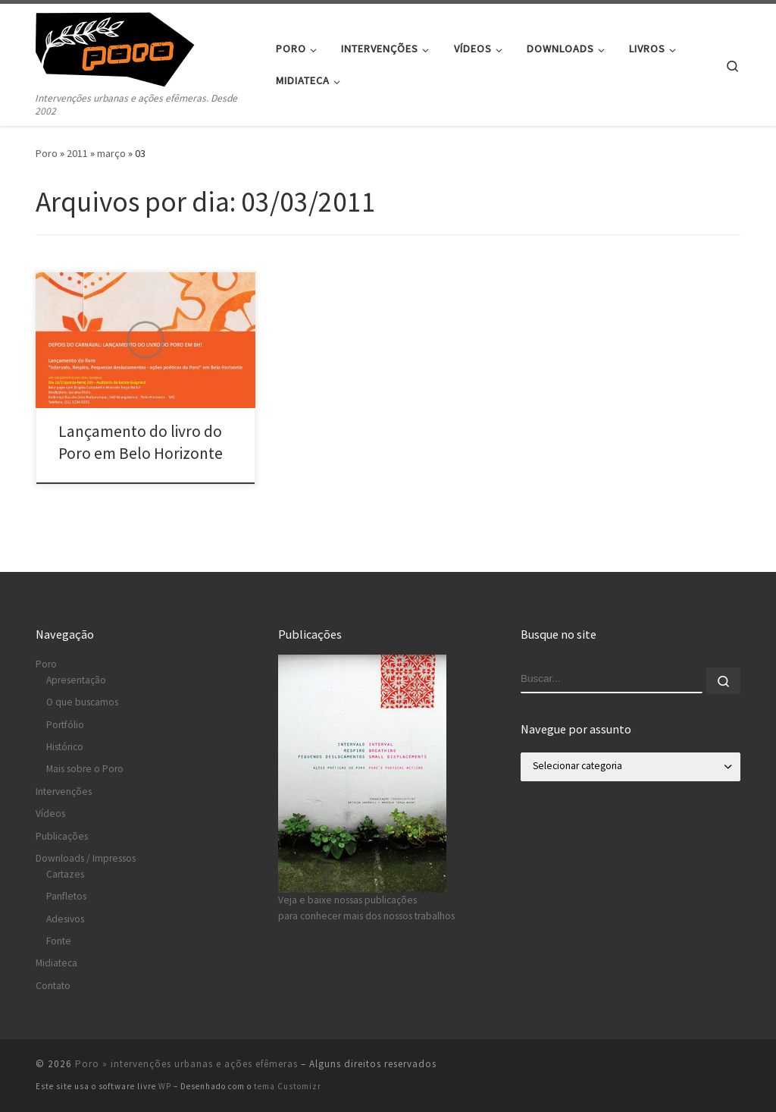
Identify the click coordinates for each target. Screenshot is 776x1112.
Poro (47, 153)
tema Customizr (287, 1086)
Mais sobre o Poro (85, 768)
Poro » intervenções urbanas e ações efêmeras (186, 1063)
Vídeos (50, 813)
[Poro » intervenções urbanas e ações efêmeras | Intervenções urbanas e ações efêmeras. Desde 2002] (130, 47)
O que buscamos (82, 702)
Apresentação (76, 680)
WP (164, 1086)
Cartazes (65, 874)
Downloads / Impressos (86, 858)
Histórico (64, 746)
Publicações (62, 836)
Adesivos (65, 919)
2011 (77, 153)
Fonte (58, 941)
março (111, 153)
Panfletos (66, 896)
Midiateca (56, 963)
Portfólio (65, 724)
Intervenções (64, 791)
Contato (53, 985)
